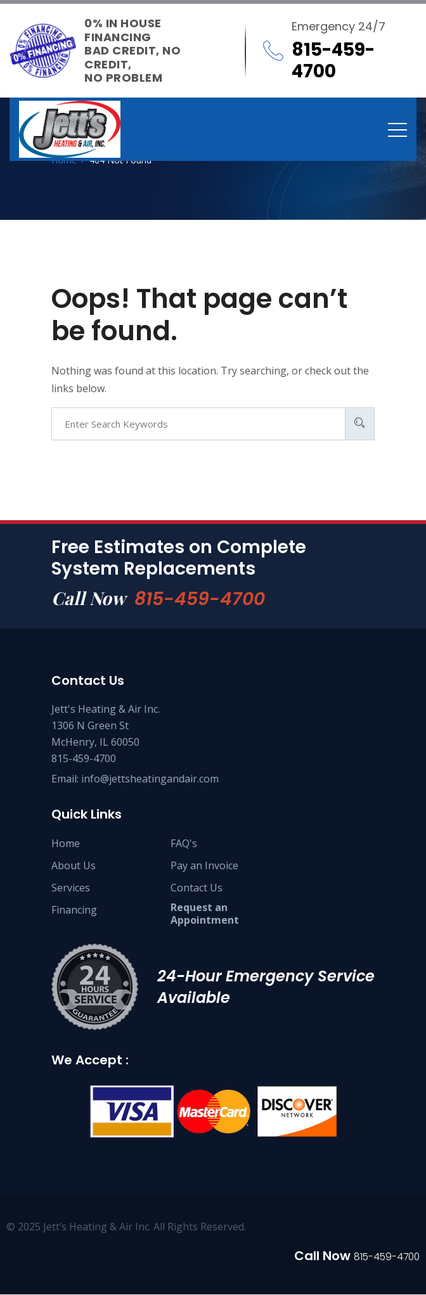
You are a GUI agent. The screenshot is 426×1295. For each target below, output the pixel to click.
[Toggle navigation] (397, 129)
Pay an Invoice (204, 866)
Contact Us (197, 888)
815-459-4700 (202, 598)
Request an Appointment (205, 914)
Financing (74, 910)
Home (65, 844)
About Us (73, 866)
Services (70, 888)
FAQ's (184, 844)
